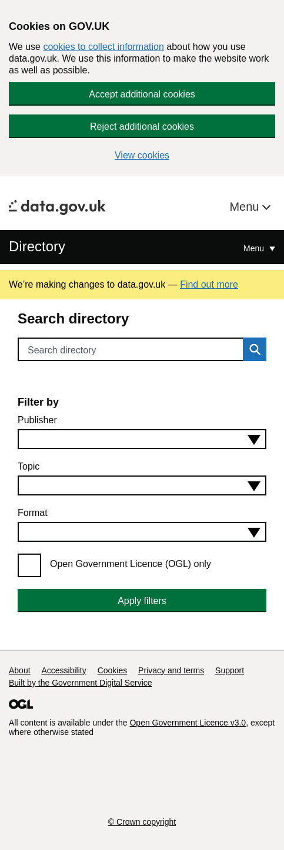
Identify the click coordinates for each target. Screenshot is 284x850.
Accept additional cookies (142, 94)
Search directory (62, 350)
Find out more (209, 284)
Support (229, 670)
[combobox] (142, 439)
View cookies (142, 155)
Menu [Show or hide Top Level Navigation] (254, 248)
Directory (37, 246)
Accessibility (63, 670)
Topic (28, 466)
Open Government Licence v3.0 (187, 722)
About (20, 670)
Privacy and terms (171, 670)
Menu (245, 206)
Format (33, 513)
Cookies (113, 670)
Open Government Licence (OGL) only (130, 564)
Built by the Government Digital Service (80, 682)
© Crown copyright (142, 822)
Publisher (37, 420)
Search (251, 349)
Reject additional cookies (142, 126)
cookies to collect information (103, 47)
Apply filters (142, 601)
